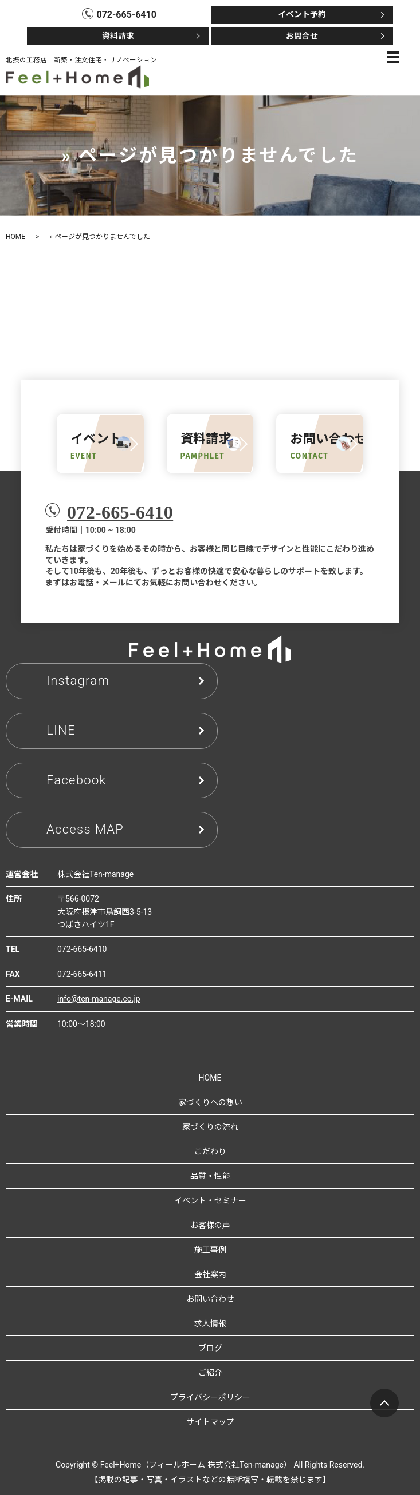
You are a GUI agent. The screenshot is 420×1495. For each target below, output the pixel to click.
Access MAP (85, 829)
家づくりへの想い (210, 1102)
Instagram (77, 680)
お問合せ (302, 36)
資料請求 (118, 36)
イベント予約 (302, 14)
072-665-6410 (120, 512)
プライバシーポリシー (210, 1397)
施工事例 (210, 1249)
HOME (15, 237)
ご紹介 (210, 1372)
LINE (61, 730)
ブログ (210, 1348)
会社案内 (210, 1274)
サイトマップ (210, 1421)
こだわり (210, 1151)
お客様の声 (210, 1225)
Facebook (76, 780)
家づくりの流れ (210, 1126)
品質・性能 (210, 1176)
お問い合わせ (210, 1298)
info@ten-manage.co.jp (98, 998)
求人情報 (210, 1323)
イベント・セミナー (210, 1200)
